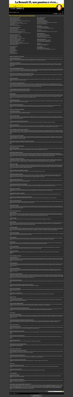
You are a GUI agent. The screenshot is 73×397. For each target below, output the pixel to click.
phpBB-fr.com (38, 395)
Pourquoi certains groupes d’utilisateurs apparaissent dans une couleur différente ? (47, 22)
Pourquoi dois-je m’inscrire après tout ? (14, 19)
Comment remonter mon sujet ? (13, 44)
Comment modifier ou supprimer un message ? (15, 36)
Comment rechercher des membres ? (41, 36)
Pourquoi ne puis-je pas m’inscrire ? (14, 24)
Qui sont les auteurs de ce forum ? (41, 47)
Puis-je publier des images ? (13, 49)
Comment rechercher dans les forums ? (42, 34)
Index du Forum (17, 12)
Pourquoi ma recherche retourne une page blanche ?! (43, 35)
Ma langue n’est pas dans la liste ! (14, 30)
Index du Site (12, 12)
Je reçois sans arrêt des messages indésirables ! (43, 27)
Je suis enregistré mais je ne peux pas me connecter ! (16, 22)
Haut (11, 66)
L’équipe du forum (41, 393)
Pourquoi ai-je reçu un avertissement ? (14, 41)
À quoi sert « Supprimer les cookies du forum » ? (15, 25)
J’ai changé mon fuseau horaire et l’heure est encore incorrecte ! (17, 29)
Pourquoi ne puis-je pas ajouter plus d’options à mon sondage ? (17, 38)
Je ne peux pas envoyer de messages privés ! (42, 26)
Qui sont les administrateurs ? (40, 18)
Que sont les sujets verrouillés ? (13, 52)
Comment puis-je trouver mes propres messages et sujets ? (44, 37)
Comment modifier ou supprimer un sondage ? (15, 39)
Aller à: (47, 391)
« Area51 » (61, 380)
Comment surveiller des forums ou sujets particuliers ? (43, 40)
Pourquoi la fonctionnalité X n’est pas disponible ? (43, 48)
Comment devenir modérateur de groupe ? (42, 21)
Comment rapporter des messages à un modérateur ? (16, 42)
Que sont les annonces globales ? (14, 50)
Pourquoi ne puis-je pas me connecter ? (14, 18)
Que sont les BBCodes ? (13, 47)
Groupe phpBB (36, 375)
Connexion (62, 13)
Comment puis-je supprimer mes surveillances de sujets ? (44, 41)
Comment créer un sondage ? (13, 37)
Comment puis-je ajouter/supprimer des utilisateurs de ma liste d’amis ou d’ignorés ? (47, 31)
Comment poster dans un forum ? (14, 35)
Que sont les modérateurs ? (40, 19)
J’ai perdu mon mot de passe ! (13, 21)
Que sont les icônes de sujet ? (13, 53)
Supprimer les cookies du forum (47, 393)
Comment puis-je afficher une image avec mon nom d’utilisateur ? (18, 31)
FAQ (54, 13)
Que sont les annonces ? (13, 51)
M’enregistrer (58, 13)
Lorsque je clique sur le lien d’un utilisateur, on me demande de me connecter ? (20, 32)
